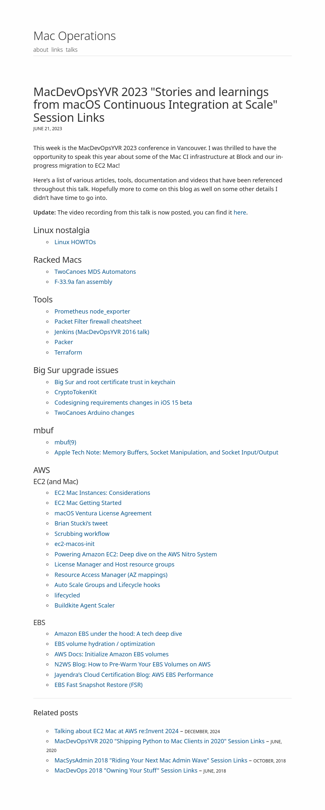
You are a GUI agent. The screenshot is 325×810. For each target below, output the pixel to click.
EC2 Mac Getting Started (88, 503)
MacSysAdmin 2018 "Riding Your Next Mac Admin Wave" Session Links (150, 760)
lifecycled (67, 595)
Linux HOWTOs (75, 242)
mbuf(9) (65, 442)
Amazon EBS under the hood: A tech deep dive (118, 633)
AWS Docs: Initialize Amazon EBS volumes (111, 654)
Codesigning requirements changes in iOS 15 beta (123, 402)
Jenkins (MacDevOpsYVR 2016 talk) (101, 332)
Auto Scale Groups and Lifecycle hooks (107, 585)
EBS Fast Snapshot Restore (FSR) (98, 685)
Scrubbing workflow (81, 534)
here (240, 212)
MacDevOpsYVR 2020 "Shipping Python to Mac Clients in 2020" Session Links (159, 741)
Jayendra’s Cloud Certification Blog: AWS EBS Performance (133, 674)
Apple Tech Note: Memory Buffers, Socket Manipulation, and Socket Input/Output (166, 452)
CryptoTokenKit (75, 392)
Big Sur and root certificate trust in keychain (114, 382)
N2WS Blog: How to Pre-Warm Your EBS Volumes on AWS (132, 664)
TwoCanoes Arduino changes (94, 412)
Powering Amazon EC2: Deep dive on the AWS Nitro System (135, 554)
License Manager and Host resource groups (114, 564)
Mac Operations (74, 36)
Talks (73, 49)
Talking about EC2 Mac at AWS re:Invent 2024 (116, 731)
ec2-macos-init (74, 544)
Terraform (68, 352)
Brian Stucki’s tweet (81, 523)
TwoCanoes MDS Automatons (95, 271)
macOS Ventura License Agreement (102, 513)
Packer (63, 342)
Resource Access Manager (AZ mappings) (110, 575)
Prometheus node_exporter (92, 311)
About (41, 49)
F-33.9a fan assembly (83, 282)
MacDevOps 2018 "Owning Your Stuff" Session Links (125, 770)
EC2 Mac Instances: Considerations (102, 492)
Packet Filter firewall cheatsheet (98, 321)
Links (58, 49)
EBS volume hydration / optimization (104, 644)
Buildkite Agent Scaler (84, 605)
